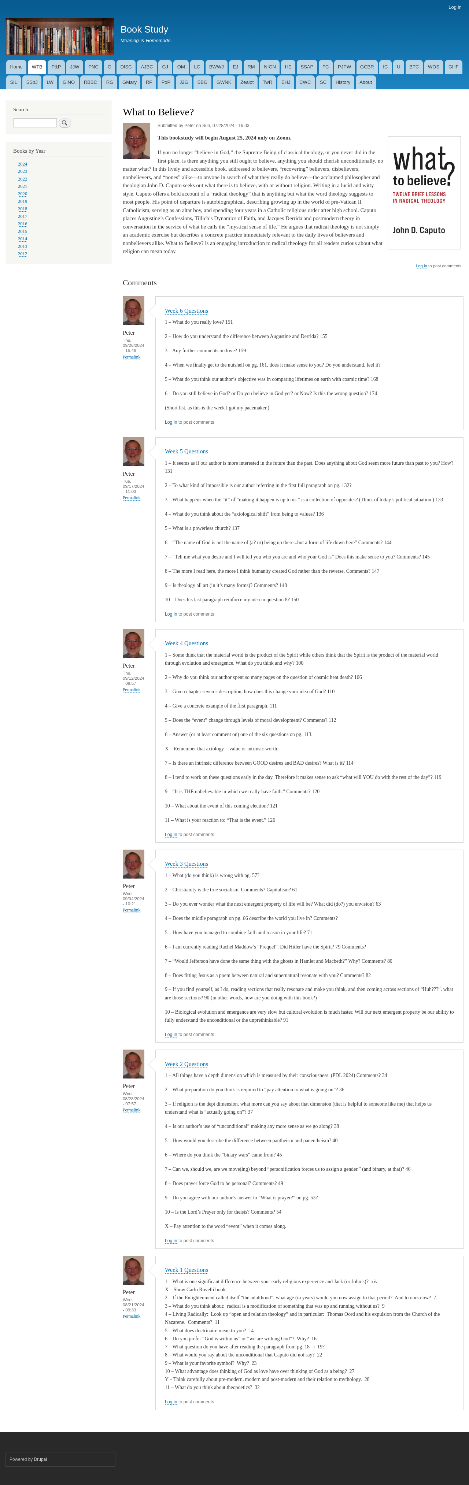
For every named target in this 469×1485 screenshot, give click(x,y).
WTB (37, 67)
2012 (22, 253)
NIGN (270, 67)
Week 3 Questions (186, 863)
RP (149, 82)
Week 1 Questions (186, 1269)
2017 (22, 216)
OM (181, 67)
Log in (454, 7)
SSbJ (32, 82)
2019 (22, 201)
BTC (414, 67)
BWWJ (216, 67)
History (343, 82)
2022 (22, 179)
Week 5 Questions (186, 451)
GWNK (224, 82)
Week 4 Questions (186, 643)
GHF (453, 67)
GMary (129, 82)
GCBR (367, 67)
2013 (22, 246)
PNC (93, 67)
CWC (305, 82)
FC (325, 67)
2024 (22, 164)
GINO (69, 82)
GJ (165, 67)
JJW (74, 67)
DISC (126, 67)
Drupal (40, 1459)
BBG (202, 82)
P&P (56, 67)
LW (50, 82)
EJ (235, 67)
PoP (166, 82)
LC (197, 67)
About (365, 82)
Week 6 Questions (186, 310)
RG (110, 82)
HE (288, 67)
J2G (184, 82)
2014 (22, 238)
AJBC (147, 67)
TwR (267, 82)
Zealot (247, 82)
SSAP (307, 67)
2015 (22, 231)
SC (323, 82)
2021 (22, 186)
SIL (13, 82)
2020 (22, 193)
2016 (22, 223)
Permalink (131, 357)
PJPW (344, 67)
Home (16, 67)
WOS (433, 67)
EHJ (286, 82)
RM (251, 67)
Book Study (144, 29)
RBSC (90, 82)
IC (385, 67)
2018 (22, 208)
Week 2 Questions (186, 1064)
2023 (22, 171)
